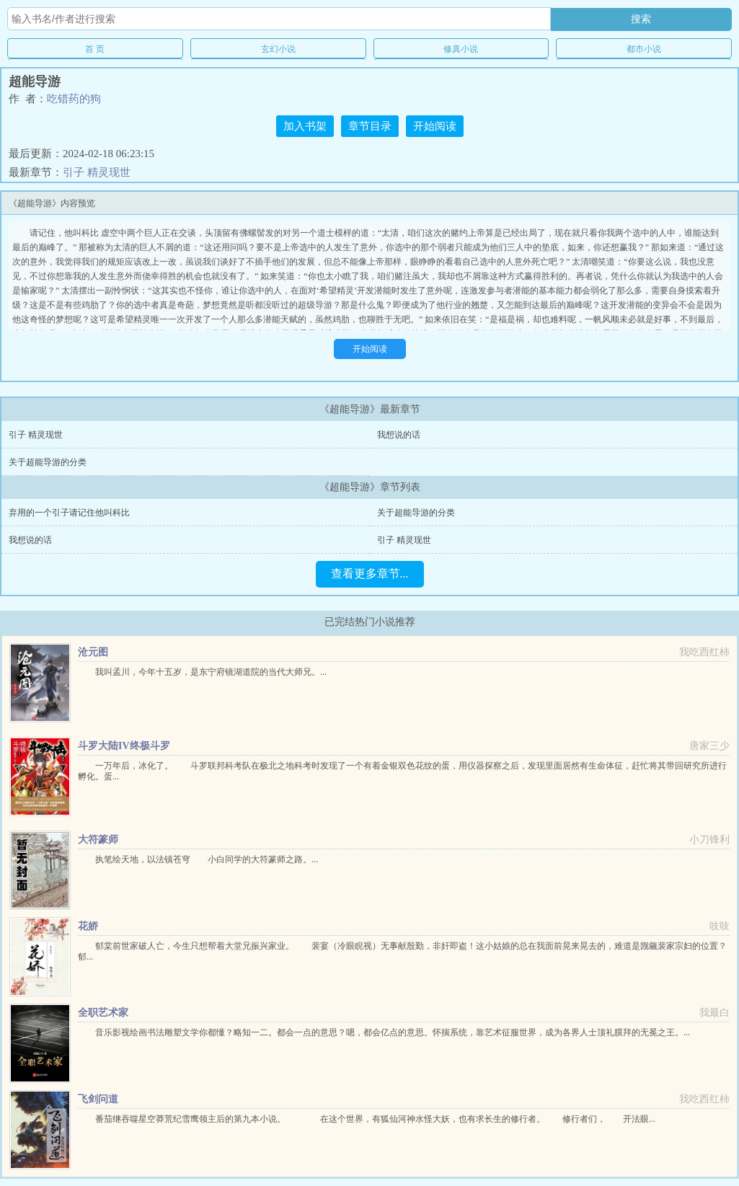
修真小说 (460, 49)
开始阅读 (434, 126)
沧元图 (93, 652)
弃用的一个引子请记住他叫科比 (69, 513)
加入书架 (305, 126)
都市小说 (644, 49)
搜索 (641, 19)
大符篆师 (98, 839)
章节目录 (369, 126)
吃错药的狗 (74, 99)
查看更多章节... (370, 573)
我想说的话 (398, 435)
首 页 (95, 49)
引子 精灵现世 (96, 172)
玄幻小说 (278, 49)
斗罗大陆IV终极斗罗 (124, 745)
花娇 (88, 926)
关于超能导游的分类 (48, 462)
